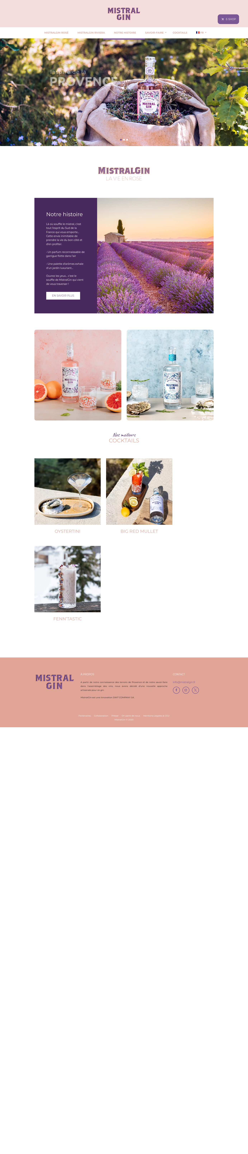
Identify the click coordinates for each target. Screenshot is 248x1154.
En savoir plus (63, 295)
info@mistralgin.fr (184, 1109)
